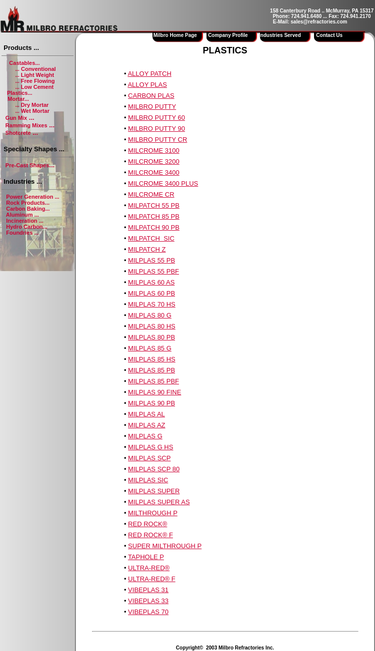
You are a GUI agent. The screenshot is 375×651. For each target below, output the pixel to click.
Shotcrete (18, 133)
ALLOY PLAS (147, 84)
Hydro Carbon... (27, 227)
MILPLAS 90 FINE (154, 392)
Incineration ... (25, 221)
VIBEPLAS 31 (148, 590)
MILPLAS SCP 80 (154, 469)
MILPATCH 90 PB (154, 227)
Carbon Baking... (28, 209)
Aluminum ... (22, 215)
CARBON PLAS (151, 95)
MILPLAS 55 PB (151, 260)
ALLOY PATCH (149, 73)
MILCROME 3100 (154, 150)
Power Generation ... (32, 197)
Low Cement (37, 87)
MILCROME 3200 (154, 161)
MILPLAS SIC (148, 480)
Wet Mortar (35, 111)
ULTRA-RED (146, 568)
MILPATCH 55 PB (154, 205)
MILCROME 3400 (154, 172)
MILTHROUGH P (153, 513)
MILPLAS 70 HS (152, 304)
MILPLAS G (145, 436)
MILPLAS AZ (146, 425)
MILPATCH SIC (151, 238)
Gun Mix (16, 118)
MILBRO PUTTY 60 (156, 117)
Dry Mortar (35, 105)
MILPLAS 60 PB (151, 293)
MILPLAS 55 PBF (153, 271)
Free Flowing (38, 81)
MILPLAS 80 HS (152, 326)
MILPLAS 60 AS (151, 282)
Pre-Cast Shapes (27, 165)
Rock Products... (28, 203)
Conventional (38, 69)
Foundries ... (22, 233)
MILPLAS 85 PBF (153, 381)
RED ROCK (145, 524)
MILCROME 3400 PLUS (163, 183)
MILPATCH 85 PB (154, 216)
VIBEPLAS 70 (148, 612)
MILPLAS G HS (150, 447)
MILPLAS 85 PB (151, 370)
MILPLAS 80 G (150, 315)
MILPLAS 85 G (150, 348)
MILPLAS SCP (149, 458)
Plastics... (19, 93)
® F (167, 535)
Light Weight (37, 75)
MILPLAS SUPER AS (159, 502)
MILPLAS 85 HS (152, 359)
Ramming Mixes (27, 125)
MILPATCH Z (147, 249)
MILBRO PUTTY (152, 106)
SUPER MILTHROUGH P (165, 546)
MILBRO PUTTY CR (157, 139)
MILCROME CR (151, 194)
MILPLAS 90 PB (151, 403)
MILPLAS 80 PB (151, 337)
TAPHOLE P (146, 557)
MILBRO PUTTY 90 (156, 128)
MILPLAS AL (146, 414)
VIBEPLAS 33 (148, 601)
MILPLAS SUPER (154, 491)
